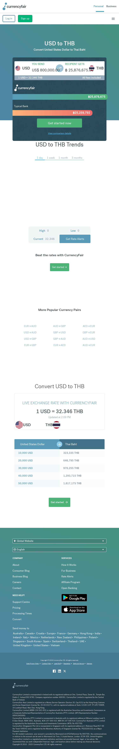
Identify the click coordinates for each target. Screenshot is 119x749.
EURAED (59, 345)
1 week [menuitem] (51, 157)
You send (38, 64)
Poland (93, 637)
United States (40, 645)
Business (111, 6)
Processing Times (22, 613)
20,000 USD (25, 460)
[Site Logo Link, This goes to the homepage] (14, 6)
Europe (51, 633)
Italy (25, 637)
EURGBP (30, 345)
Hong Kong (86, 633)
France (61, 633)
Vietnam (55, 645)
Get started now (59, 123)
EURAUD (30, 326)
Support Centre (21, 602)
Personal (98, 6)
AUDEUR (89, 345)
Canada (29, 633)
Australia (18, 633)
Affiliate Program (70, 582)
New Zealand (64, 637)
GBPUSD (59, 332)
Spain (46, 641)
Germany (72, 633)
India (97, 633)
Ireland (17, 637)
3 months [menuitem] (77, 157)
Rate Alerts (67, 576)
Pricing (16, 607)
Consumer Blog (21, 570)
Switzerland (58, 641)
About (16, 565)
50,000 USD (25, 483)
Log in (9, 18)
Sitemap (89, 664)
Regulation (66, 664)
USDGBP (30, 338)
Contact (17, 588)
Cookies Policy (46, 664)
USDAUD (30, 332)
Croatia (40, 633)
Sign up (25, 18)
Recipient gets (74, 64)
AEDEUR (89, 326)
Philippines (80, 637)
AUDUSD (89, 338)
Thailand (72, 641)
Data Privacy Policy (32, 664)
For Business (68, 570)
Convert (17, 619)
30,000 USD (25, 468)
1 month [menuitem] (63, 157)
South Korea (34, 641)
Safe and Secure (78, 664)
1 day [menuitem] (40, 157)
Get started (59, 267)
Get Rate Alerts (75, 239)
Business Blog (20, 576)
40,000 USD (25, 475)
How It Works (68, 565)
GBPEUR (89, 332)
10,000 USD (25, 453)
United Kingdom (22, 645)
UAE (82, 641)
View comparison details (59, 133)
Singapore (18, 641)
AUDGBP (59, 326)
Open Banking (69, 588)
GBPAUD (59, 338)
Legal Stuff (57, 664)
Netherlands (47, 637)
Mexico (34, 637)
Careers (17, 582)
